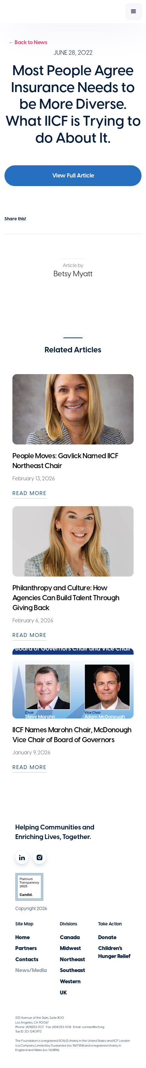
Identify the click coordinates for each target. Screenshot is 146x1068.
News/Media (31, 970)
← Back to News (28, 42)
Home (22, 937)
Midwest (70, 948)
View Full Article (73, 175)
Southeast (72, 970)
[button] (134, 12)
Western (70, 981)
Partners (26, 948)
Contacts (26, 959)
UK (63, 992)
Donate (107, 937)
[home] (42, 11)
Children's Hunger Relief (114, 952)
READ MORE (29, 493)
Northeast (72, 959)
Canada (70, 937)
